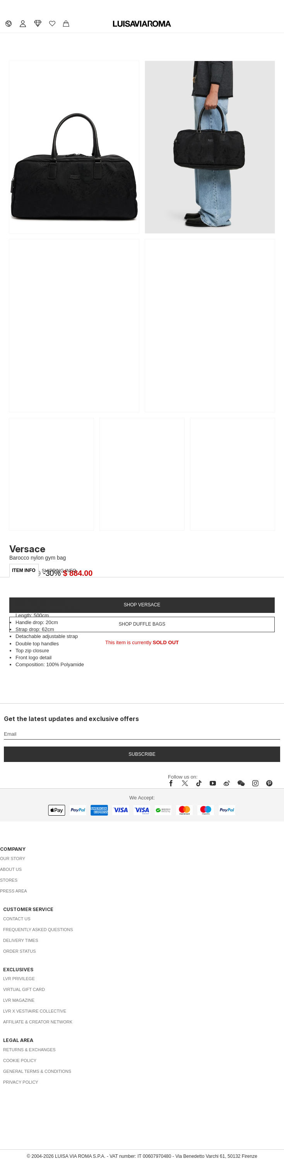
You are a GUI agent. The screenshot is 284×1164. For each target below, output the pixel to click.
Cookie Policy (19, 1060)
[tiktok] (199, 783)
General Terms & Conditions (37, 1071)
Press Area (13, 891)
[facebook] (173, 783)
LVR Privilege (19, 978)
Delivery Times (20, 940)
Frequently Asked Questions (38, 929)
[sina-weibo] (227, 783)
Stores (8, 880)
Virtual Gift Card (24, 989)
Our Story (12, 858)
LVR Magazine (18, 1000)
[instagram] (255, 783)
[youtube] (213, 783)
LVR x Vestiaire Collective (34, 1011)
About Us (11, 869)
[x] (185, 783)
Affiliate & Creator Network (37, 1022)
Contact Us (17, 918)
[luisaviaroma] (142, 24)
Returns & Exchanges (29, 1049)
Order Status (19, 951)
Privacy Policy (20, 1082)
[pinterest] (269, 783)
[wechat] (241, 783)
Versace (27, 549)
